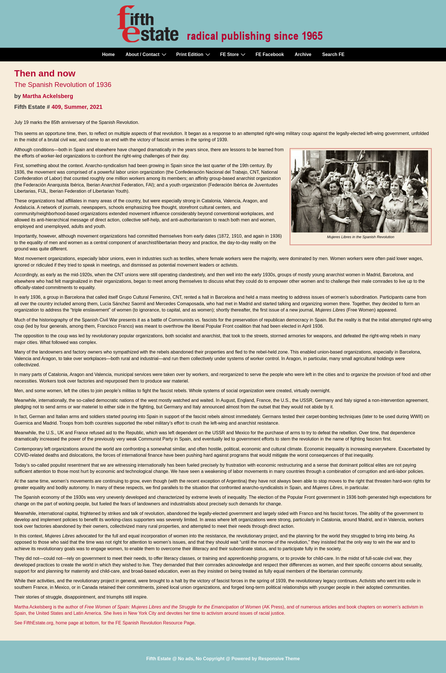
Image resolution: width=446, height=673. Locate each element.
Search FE (333, 54)
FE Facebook (269, 54)
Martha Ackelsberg (47, 96)
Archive (303, 54)
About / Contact (146, 54)
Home (108, 54)
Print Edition (194, 54)
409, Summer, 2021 (76, 107)
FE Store (233, 54)
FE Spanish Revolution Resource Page (155, 622)
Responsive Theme (279, 658)
